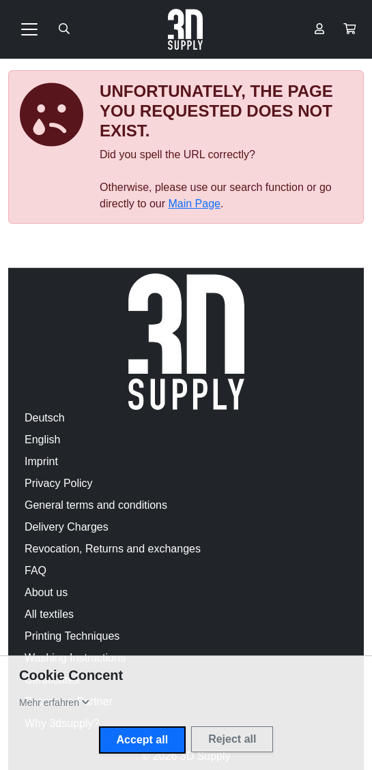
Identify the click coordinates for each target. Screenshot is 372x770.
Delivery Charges (67, 527)
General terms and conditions (96, 505)
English (42, 439)
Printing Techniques (72, 636)
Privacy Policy (59, 483)
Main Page (194, 203)
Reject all (232, 739)
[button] (349, 29)
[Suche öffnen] (64, 29)
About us (46, 592)
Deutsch (45, 418)
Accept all (143, 739)
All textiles (49, 614)
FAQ (35, 570)
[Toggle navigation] (29, 29)
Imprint (41, 461)
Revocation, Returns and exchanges (113, 548)
